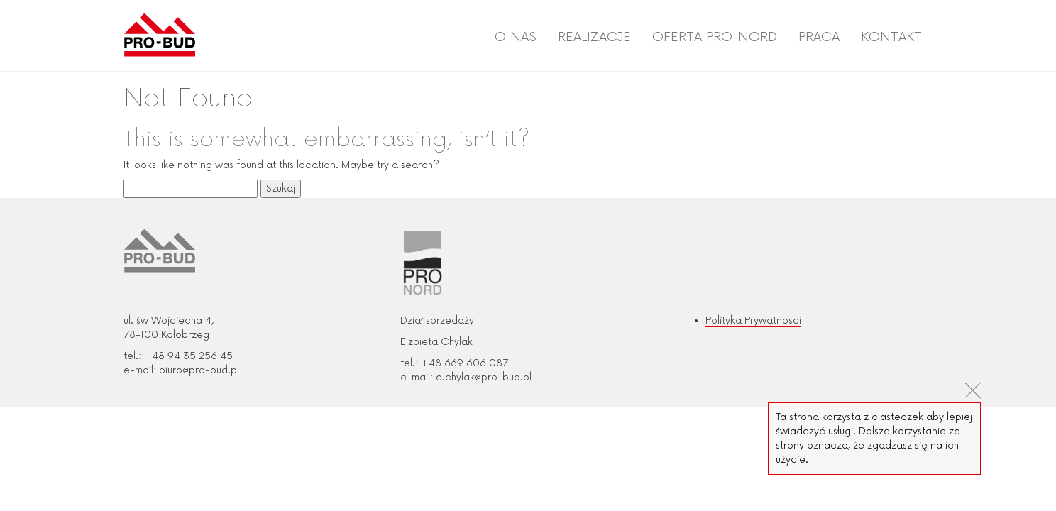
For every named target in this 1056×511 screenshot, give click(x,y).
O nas (516, 37)
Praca (819, 37)
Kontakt (891, 37)
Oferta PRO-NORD (714, 37)
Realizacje (594, 37)
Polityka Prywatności (753, 320)
